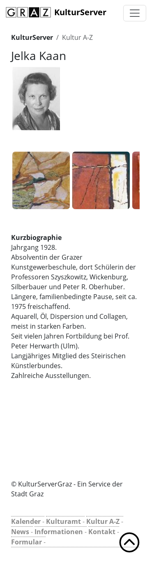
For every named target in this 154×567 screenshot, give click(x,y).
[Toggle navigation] (134, 13)
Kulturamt (63, 521)
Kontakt (101, 531)
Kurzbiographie (36, 237)
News (20, 531)
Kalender (26, 521)
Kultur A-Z (77, 37)
